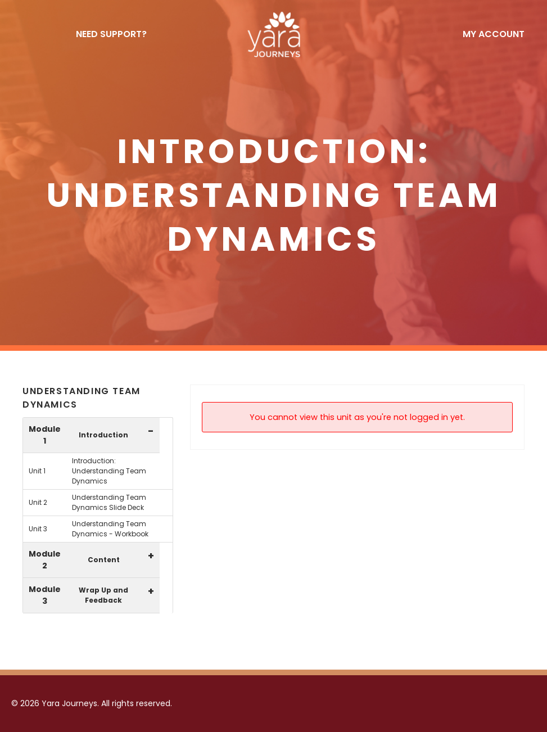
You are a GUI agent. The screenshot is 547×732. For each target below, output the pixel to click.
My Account (494, 34)
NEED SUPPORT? (111, 34)
